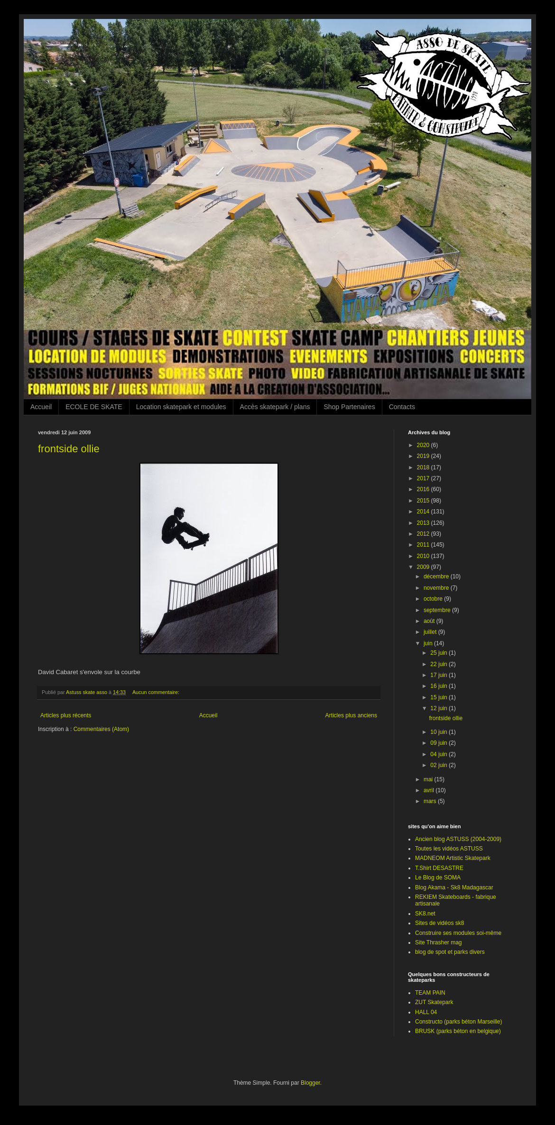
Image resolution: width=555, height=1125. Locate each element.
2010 (424, 556)
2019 (424, 456)
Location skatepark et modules (181, 407)
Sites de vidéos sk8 (439, 923)
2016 (424, 489)
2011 (424, 544)
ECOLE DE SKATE (93, 407)
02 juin (439, 765)
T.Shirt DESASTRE (439, 868)
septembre (438, 610)
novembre (437, 588)
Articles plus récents (65, 715)
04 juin (439, 754)
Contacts (402, 407)
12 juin (439, 708)
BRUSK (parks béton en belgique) (458, 1031)
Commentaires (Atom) (101, 729)
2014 (424, 511)
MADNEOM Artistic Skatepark (452, 858)
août (430, 621)
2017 (424, 478)
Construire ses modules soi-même (458, 933)
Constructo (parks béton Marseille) (458, 1021)
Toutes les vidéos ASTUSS (449, 848)
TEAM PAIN (430, 992)
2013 (424, 523)
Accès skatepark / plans (275, 407)
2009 (424, 567)
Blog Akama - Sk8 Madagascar (454, 887)
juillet (431, 632)
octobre (434, 598)
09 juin (439, 743)
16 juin (439, 686)
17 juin (439, 675)
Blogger (310, 1082)
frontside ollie (69, 449)
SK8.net (425, 913)
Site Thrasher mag (438, 942)
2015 (424, 500)
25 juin (439, 652)
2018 (424, 467)
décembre (437, 576)
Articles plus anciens (351, 715)
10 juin (439, 732)
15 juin (439, 697)
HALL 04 (426, 1012)
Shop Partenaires (349, 407)
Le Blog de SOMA (438, 877)
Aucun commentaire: (156, 692)
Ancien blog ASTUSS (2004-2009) (458, 839)
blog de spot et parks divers (450, 952)
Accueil (41, 407)
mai (429, 779)
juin (429, 643)
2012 (424, 533)
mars (431, 801)
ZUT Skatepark (434, 1002)
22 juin (439, 664)
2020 (424, 445)
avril (429, 790)
